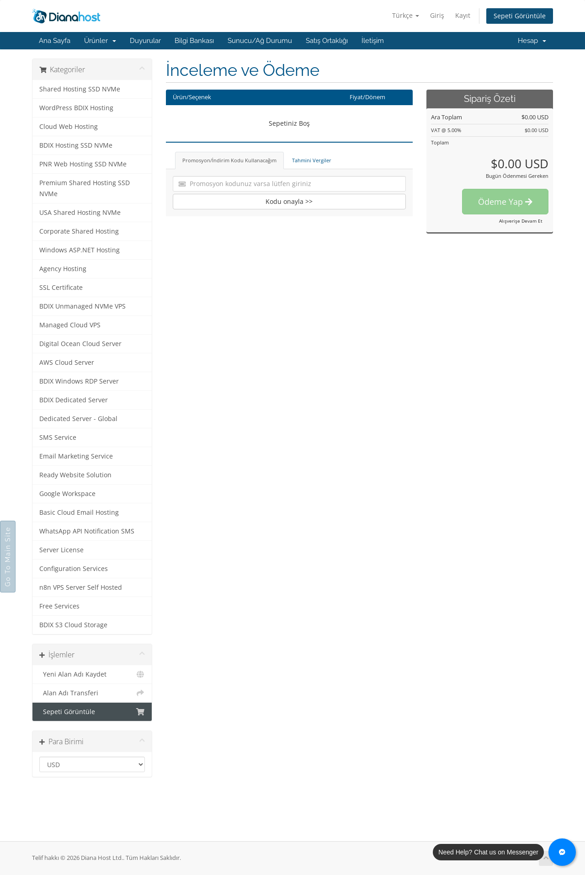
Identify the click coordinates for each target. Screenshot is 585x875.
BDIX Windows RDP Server (79, 381)
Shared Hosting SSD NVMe (79, 89)
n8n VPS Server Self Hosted (80, 587)
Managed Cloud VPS (70, 325)
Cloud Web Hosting (68, 127)
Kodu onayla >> (289, 201)
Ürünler (100, 41)
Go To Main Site (7, 557)
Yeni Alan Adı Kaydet (92, 674)
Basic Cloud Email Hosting (79, 512)
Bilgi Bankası (194, 41)
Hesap (532, 41)
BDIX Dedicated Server (73, 400)
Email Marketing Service (76, 456)
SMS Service (57, 437)
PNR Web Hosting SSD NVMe (83, 164)
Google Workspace (67, 494)
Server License (61, 550)
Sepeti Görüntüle (520, 15)
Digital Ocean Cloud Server (80, 344)
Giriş (437, 15)
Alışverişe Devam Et (520, 221)
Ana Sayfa (54, 41)
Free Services (59, 606)
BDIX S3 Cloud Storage (73, 625)
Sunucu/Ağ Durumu (260, 41)
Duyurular (145, 41)
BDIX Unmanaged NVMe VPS (82, 306)
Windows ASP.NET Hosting (79, 250)
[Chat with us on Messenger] (562, 852)
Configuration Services (73, 569)
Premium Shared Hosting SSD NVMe (84, 188)
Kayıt (462, 15)
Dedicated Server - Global (78, 419)
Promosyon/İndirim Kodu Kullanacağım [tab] (229, 160)
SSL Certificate (61, 287)
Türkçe (405, 15)
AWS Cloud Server (66, 362)
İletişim (373, 41)
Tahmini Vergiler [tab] (311, 160)
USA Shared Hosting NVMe (80, 212)
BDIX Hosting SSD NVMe (75, 145)
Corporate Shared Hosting (79, 231)
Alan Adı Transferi (92, 693)
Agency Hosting (62, 269)
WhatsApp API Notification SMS (86, 531)
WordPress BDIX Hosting (76, 108)
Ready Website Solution (75, 475)
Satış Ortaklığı (327, 41)
